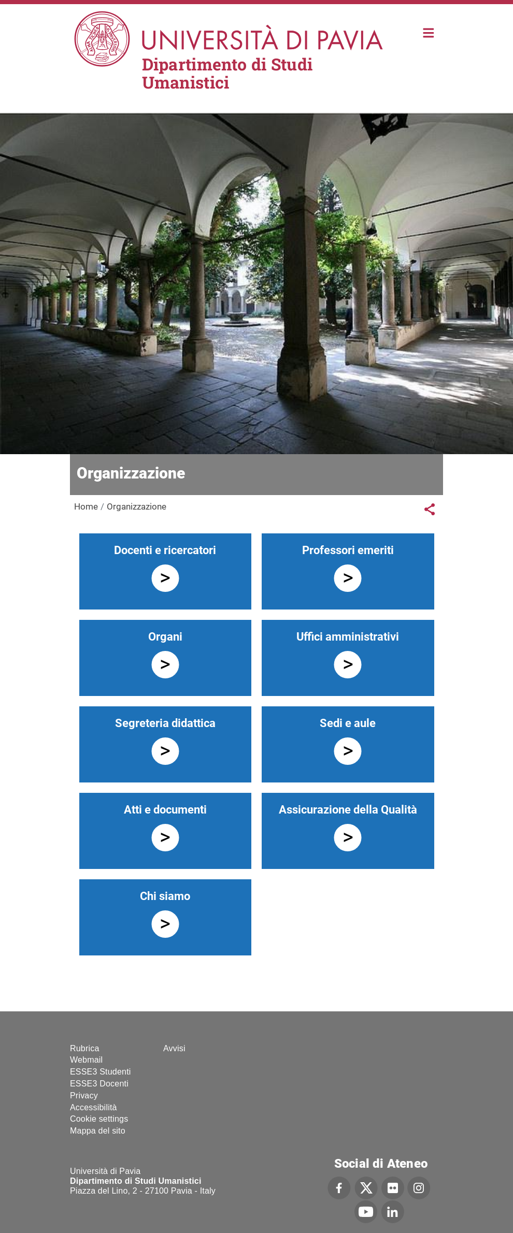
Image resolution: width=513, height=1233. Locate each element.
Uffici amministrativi (347, 636)
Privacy (84, 1095)
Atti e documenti (165, 809)
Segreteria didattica (165, 723)
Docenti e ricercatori (165, 550)
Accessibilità (93, 1107)
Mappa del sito (97, 1130)
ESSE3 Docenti (99, 1083)
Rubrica (84, 1048)
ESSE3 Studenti (100, 1071)
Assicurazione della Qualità (348, 809)
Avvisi (174, 1048)
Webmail (86, 1059)
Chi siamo (165, 896)
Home (428, 31)
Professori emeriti (348, 550)
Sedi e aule (348, 723)
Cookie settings (99, 1118)
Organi (165, 636)
